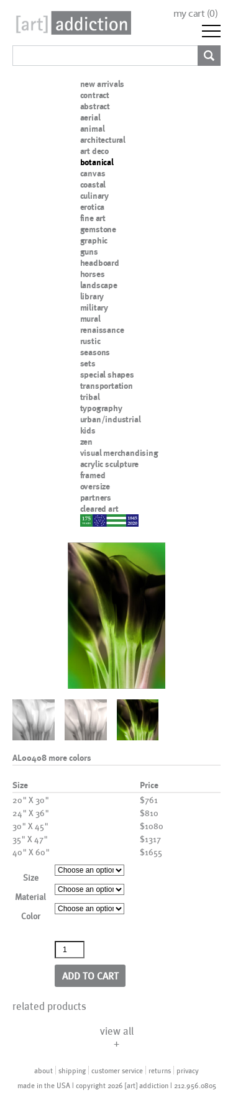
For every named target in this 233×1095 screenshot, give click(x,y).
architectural (103, 140)
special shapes (107, 374)
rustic (90, 341)
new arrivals (102, 84)
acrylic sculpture (109, 464)
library (92, 296)
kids (88, 430)
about (43, 1070)
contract (94, 95)
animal (92, 129)
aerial (90, 117)
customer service (117, 1070)
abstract (95, 106)
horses (92, 274)
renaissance (102, 330)
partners (95, 497)
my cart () (195, 13)
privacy (187, 1070)
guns (89, 252)
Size (31, 877)
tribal (90, 397)
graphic (94, 240)
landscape (98, 285)
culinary (94, 196)
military (94, 307)
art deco (94, 151)
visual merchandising (119, 453)
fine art (93, 218)
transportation (106, 386)
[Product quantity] (70, 949)
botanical (97, 162)
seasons (95, 352)
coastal (93, 184)
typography (101, 408)
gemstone (98, 229)
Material (30, 896)
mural (90, 319)
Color (30, 916)
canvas (93, 173)
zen (86, 442)
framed (93, 475)
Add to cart (90, 975)
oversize (95, 486)
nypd (89, 520)
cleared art (99, 509)
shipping (72, 1070)
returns (159, 1070)
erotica (92, 207)
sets (88, 363)
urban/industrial (110, 419)
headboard (99, 263)
